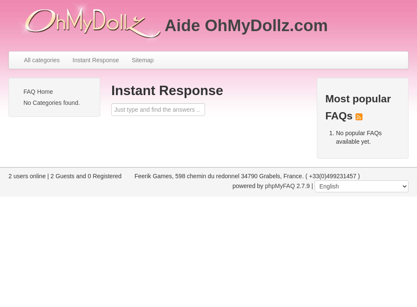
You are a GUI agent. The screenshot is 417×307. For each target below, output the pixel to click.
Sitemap (142, 60)
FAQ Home (38, 91)
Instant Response (95, 60)
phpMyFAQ (280, 185)
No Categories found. (51, 102)
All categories (42, 60)
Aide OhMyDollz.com (246, 25)
